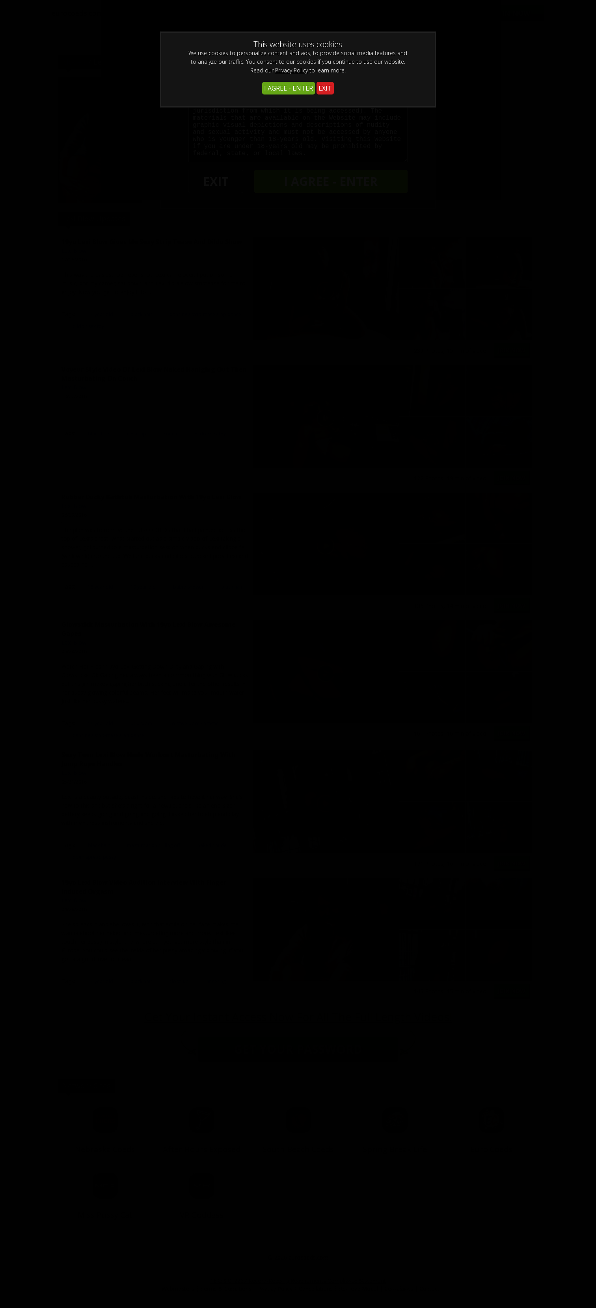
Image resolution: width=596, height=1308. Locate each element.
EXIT (325, 88)
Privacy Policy (291, 70)
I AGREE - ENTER (288, 88)
